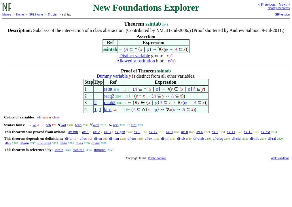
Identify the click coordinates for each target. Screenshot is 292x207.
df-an (98, 138)
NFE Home (36, 14)
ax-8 (184, 132)
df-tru (132, 138)
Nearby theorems (279, 8)
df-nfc (254, 138)
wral (96, 125)
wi (34, 125)
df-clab (199, 138)
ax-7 (215, 132)
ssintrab (78, 149)
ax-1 (85, 132)
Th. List (52, 14)
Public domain (157, 158)
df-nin (24, 143)
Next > (284, 4)
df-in (63, 143)
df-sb (181, 138)
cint (133, 125)
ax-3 (107, 132)
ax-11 (231, 132)
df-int (96, 143)
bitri (108, 109)
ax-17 (153, 132)
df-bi (68, 138)
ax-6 (199, 132)
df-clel (237, 138)
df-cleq (218, 138)
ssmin (58, 149)
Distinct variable (135, 55)
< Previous (267, 4)
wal (63, 125)
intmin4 (99, 149)
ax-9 (169, 132)
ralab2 (109, 102)
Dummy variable (112, 76)
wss (116, 125)
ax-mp (73, 132)
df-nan (114, 138)
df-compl (44, 143)
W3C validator (280, 158)
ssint (108, 89)
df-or (83, 138)
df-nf (164, 138)
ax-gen (120, 132)
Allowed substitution (135, 60)
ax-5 (137, 132)
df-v (8, 143)
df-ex (148, 138)
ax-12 (248, 132)
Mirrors (6, 14)
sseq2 (109, 95)
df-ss (79, 143)
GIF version (282, 14)
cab (78, 125)
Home (20, 14)
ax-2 (96, 132)
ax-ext (265, 132)
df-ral (272, 138)
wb (48, 125)
